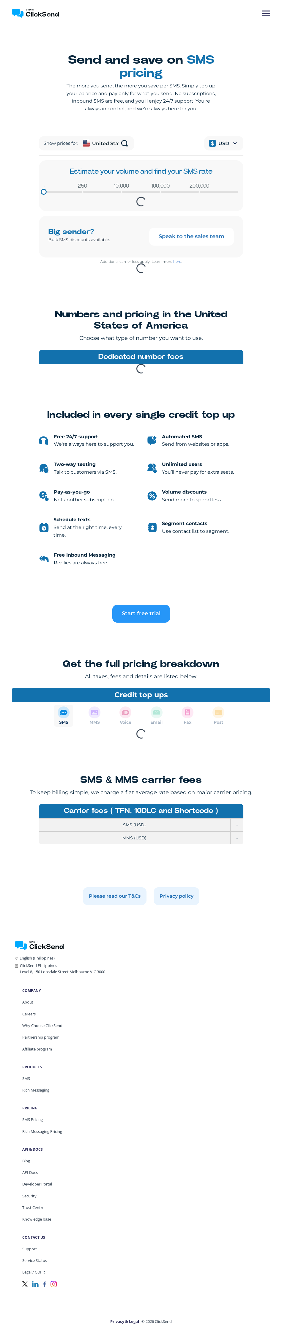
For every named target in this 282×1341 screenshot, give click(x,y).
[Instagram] (54, 1283)
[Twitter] (25, 1283)
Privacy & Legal (124, 1321)
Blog (26, 1160)
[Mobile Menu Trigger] (265, 13)
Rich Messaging (35, 1090)
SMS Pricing (32, 1119)
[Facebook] (44, 1283)
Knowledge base (36, 1219)
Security (29, 1196)
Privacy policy (176, 896)
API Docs (30, 1172)
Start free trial (141, 613)
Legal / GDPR (33, 1272)
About (27, 1002)
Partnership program (40, 1037)
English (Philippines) (37, 958)
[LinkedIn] (35, 1283)
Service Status (34, 1260)
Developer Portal (37, 1184)
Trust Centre (33, 1207)
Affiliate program (37, 1049)
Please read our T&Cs (115, 896)
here (177, 261)
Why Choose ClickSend (42, 1025)
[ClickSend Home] (39, 945)
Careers (29, 1014)
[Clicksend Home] (45, 13)
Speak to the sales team (191, 236)
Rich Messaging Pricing (42, 1131)
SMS (26, 1078)
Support (29, 1249)
